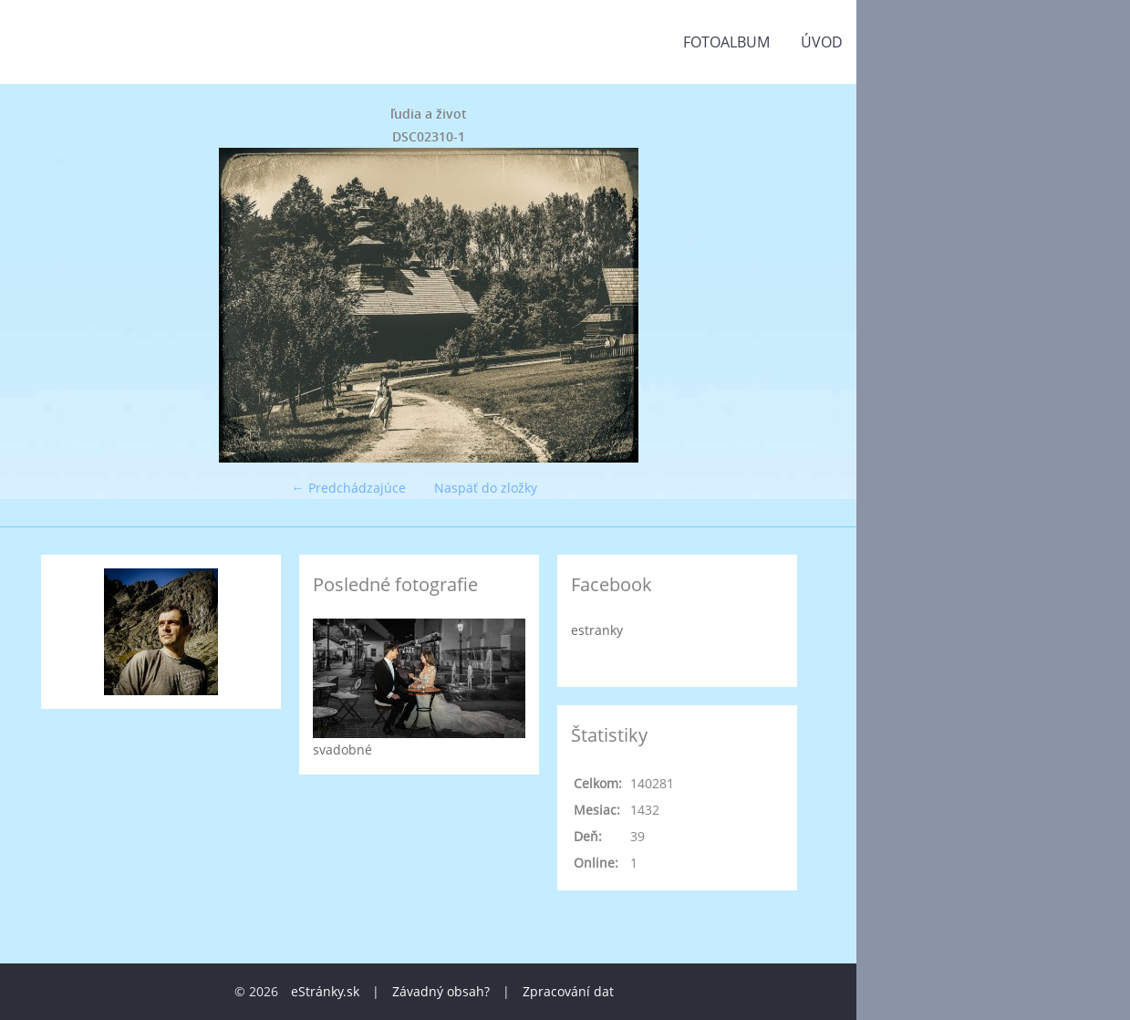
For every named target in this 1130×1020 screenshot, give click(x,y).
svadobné (342, 749)
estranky (597, 630)
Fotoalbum (726, 42)
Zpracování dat (568, 991)
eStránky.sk (325, 991)
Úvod (822, 42)
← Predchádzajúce (349, 487)
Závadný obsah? (441, 991)
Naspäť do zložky (485, 487)
